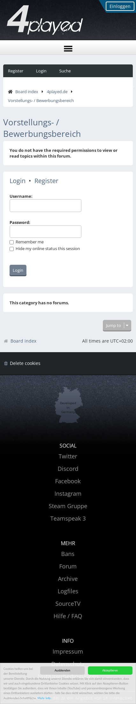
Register (15, 71)
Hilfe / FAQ (68, 616)
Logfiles (68, 591)
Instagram (68, 493)
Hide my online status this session (45, 248)
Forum (68, 566)
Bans (68, 554)
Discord (68, 468)
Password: (20, 222)
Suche (65, 71)
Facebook (68, 481)
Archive (68, 578)
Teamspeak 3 (68, 518)
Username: (21, 196)
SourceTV (68, 603)
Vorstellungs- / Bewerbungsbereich (41, 100)
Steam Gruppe (68, 506)
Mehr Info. (45, 698)
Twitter (68, 456)
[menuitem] (21, 363)
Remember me (27, 242)
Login (41, 71)
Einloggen (120, 6)
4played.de (57, 91)
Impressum (68, 651)
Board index (26, 91)
